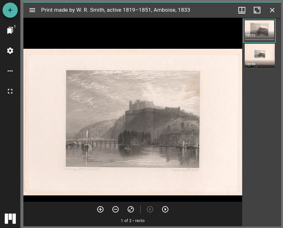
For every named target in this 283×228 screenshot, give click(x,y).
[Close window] (272, 10)
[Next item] (165, 209)
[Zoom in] (100, 209)
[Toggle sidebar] (32, 10)
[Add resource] (10, 10)
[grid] (261, 122)
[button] (259, 30)
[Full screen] (10, 91)
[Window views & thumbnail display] (241, 10)
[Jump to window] (10, 30)
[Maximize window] (257, 10)
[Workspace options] (10, 71)
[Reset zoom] (130, 209)
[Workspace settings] (10, 50)
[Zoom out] (115, 209)
